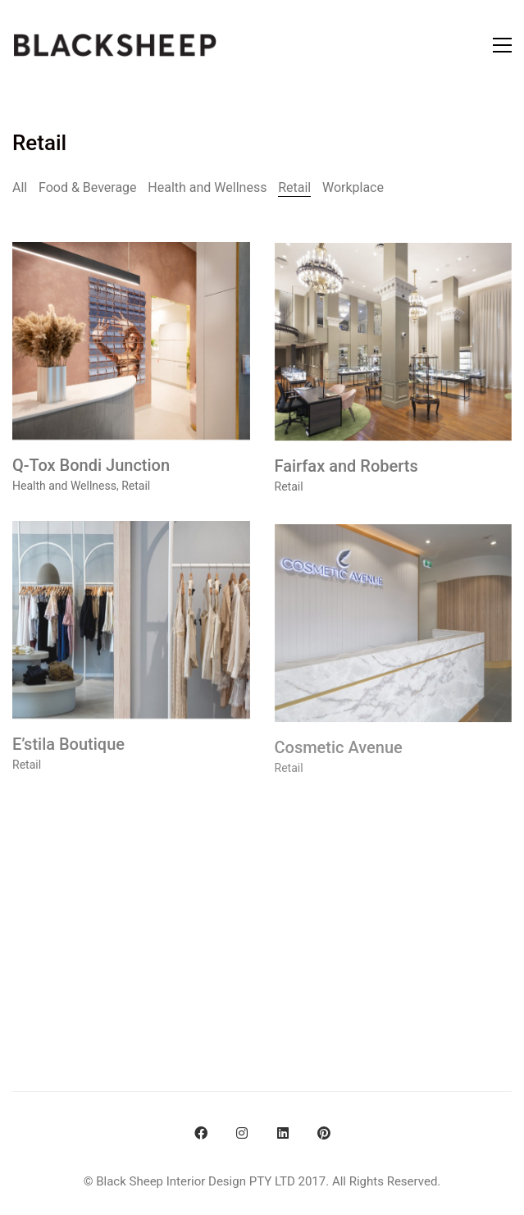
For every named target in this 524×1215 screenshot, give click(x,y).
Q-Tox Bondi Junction (91, 467)
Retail (294, 187)
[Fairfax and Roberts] (394, 346)
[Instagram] (242, 1133)
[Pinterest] (324, 1133)
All (19, 187)
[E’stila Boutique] (131, 626)
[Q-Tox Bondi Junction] (131, 342)
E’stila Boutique (68, 751)
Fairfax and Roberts (346, 470)
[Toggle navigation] (502, 45)
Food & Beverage (88, 187)
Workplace (353, 187)
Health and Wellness (207, 187)
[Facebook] (201, 1133)
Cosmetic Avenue (339, 760)
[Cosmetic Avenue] (394, 635)
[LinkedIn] (283, 1133)
